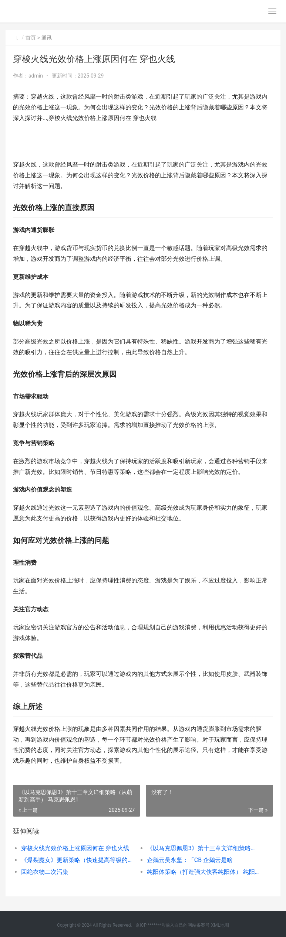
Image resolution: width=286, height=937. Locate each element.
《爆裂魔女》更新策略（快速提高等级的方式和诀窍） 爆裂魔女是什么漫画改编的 (77, 860)
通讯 (46, 38)
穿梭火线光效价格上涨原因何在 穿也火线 (75, 848)
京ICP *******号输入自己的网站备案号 (172, 925)
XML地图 (220, 925)
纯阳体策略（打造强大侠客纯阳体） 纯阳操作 (203, 871)
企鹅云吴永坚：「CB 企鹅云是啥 (190, 860)
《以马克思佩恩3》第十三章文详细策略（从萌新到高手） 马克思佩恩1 (203, 848)
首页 (31, 38)
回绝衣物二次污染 (44, 871)
